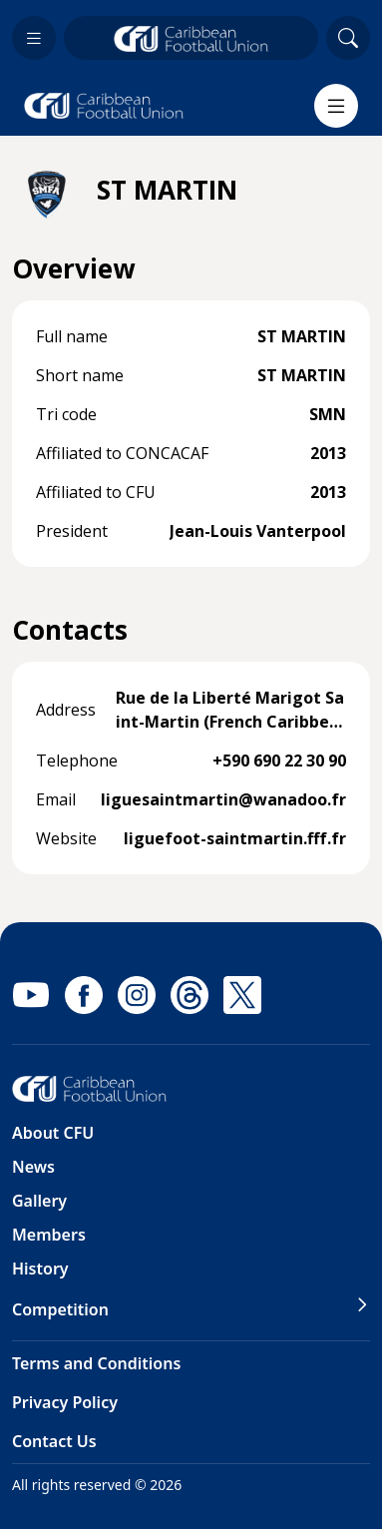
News (33, 1167)
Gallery (39, 1201)
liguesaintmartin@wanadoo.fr (223, 799)
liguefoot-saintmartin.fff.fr (235, 838)
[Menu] (336, 106)
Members (49, 1235)
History (40, 1268)
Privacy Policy (65, 1402)
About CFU (53, 1133)
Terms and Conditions (96, 1363)
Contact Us (54, 1441)
